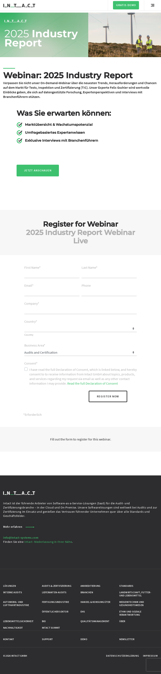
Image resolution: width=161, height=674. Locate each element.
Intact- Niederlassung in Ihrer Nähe (48, 542)
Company (31, 303)
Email (29, 285)
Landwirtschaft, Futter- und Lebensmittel (135, 594)
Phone (86, 285)
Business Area (34, 345)
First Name (32, 267)
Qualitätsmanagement (94, 621)
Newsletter (126, 639)
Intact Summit (51, 627)
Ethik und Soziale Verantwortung (130, 613)
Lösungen (9, 585)
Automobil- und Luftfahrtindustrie (16, 603)
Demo (83, 639)
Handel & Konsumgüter (95, 601)
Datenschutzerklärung (122, 655)
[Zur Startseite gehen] (19, 5)
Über (122, 621)
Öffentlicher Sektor (55, 611)
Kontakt (8, 639)
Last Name (89, 267)
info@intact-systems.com (20, 537)
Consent (31, 363)
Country (30, 321)
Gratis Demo (126, 5)
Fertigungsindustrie (55, 601)
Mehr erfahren (18, 527)
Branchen (86, 592)
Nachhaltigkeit (13, 627)
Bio (44, 621)
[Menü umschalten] (152, 5)
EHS (82, 611)
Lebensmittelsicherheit (18, 621)
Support (47, 639)
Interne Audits (12, 592)
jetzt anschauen (38, 170)
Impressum (150, 655)
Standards (126, 585)
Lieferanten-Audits (54, 592)
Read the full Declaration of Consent (92, 383)
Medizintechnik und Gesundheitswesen (131, 603)
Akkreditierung (90, 585)
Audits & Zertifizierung (56, 585)
